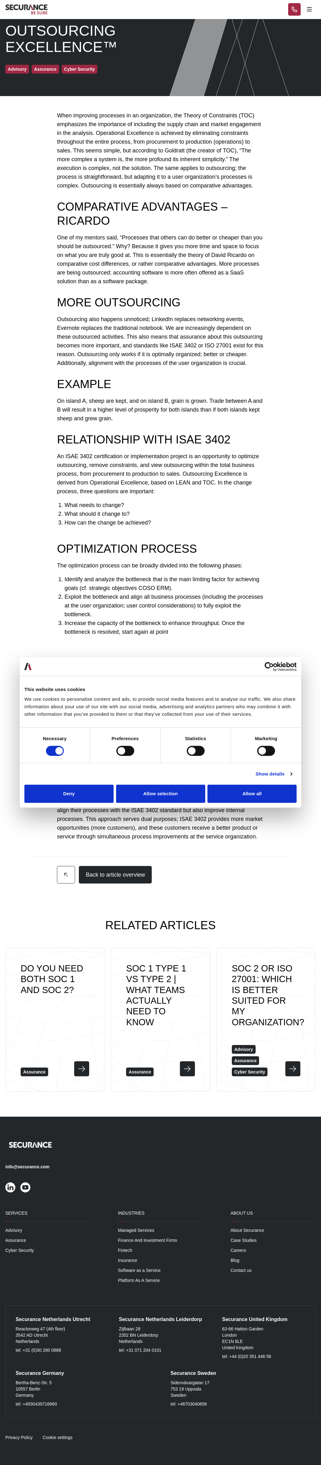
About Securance (247, 1230)
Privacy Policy (19, 1437)
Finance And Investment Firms (147, 1240)
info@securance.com (27, 1166)
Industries (131, 1213)
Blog (235, 1260)
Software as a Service (139, 1270)
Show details (270, 773)
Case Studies (244, 1240)
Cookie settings (58, 1437)
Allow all (252, 793)
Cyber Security (19, 1250)
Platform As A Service (139, 1280)
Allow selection (160, 793)
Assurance (15, 1240)
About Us (242, 1213)
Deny (69, 793)
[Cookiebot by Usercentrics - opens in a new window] (269, 666)
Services (16, 1213)
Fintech (125, 1250)
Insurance (127, 1260)
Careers (238, 1250)
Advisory (13, 1230)
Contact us (241, 1270)
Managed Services (136, 1230)
